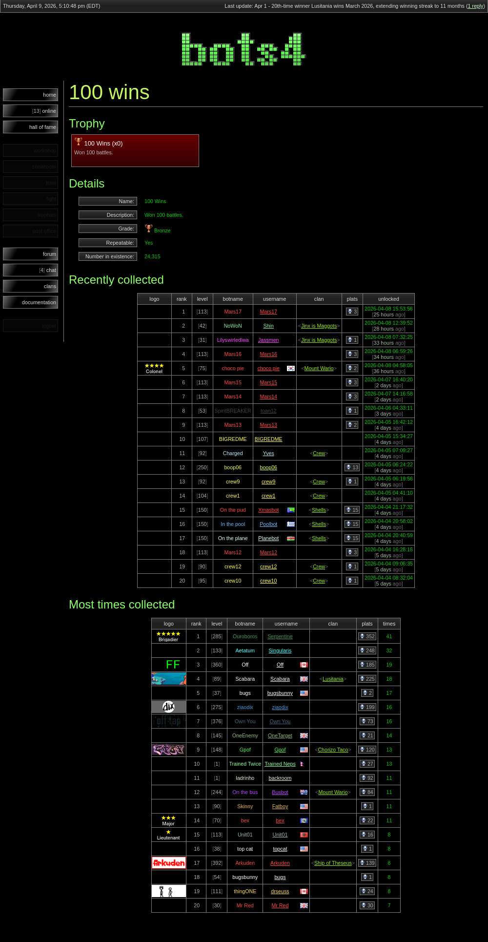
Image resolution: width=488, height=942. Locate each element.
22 (367, 820)
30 (367, 905)
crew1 (268, 496)
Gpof (279, 750)
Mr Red (279, 905)
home (49, 95)
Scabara (280, 679)
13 (352, 467)
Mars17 (268, 311)
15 (352, 510)
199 (367, 707)
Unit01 (280, 834)
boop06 (268, 467)
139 (367, 863)
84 (367, 792)
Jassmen (268, 340)
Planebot (268, 538)
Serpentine (280, 636)
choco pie (268, 368)
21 (367, 735)
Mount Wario (319, 368)
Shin (269, 326)
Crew (319, 453)
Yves (268, 453)
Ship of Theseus (333, 863)
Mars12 (268, 552)
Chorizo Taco (333, 750)
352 (367, 636)
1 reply (475, 6)
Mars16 (268, 354)
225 (367, 679)
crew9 (268, 481)
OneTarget (280, 735)
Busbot (280, 792)
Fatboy (280, 806)
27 (367, 764)
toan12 (269, 411)
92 (367, 778)
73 (367, 721)
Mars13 (268, 425)
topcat (280, 849)
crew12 (268, 566)
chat (47, 270)
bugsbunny (280, 693)
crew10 (268, 581)
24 (367, 891)
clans (50, 286)
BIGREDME (269, 439)
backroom (280, 778)
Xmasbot (268, 510)
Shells (319, 510)
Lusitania (333, 679)
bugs (279, 877)
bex (280, 820)
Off (280, 665)
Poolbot (268, 524)
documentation (39, 302)
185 (367, 665)
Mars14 (268, 396)
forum (49, 254)
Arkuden (280, 863)
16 (367, 834)
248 (367, 650)
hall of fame (42, 127)
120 (367, 750)
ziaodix (280, 707)
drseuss (280, 891)
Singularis (280, 650)
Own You (280, 721)
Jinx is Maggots (319, 326)
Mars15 (268, 382)
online (44, 111)
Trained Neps (280, 764)
